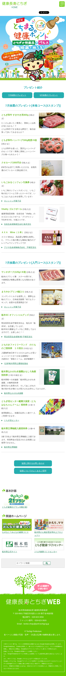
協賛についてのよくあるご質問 (33, 471)
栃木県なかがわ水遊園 (13, 393)
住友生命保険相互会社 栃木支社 (17, 224)
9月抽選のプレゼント (49, 95)
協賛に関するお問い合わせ (33, 463)
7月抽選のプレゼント (17, 95)
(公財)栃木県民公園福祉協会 (16, 363)
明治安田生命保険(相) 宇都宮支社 (18, 337)
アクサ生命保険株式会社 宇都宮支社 (20, 247)
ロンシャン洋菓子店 (12, 201)
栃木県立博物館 (10, 447)
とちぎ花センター (11, 420)
